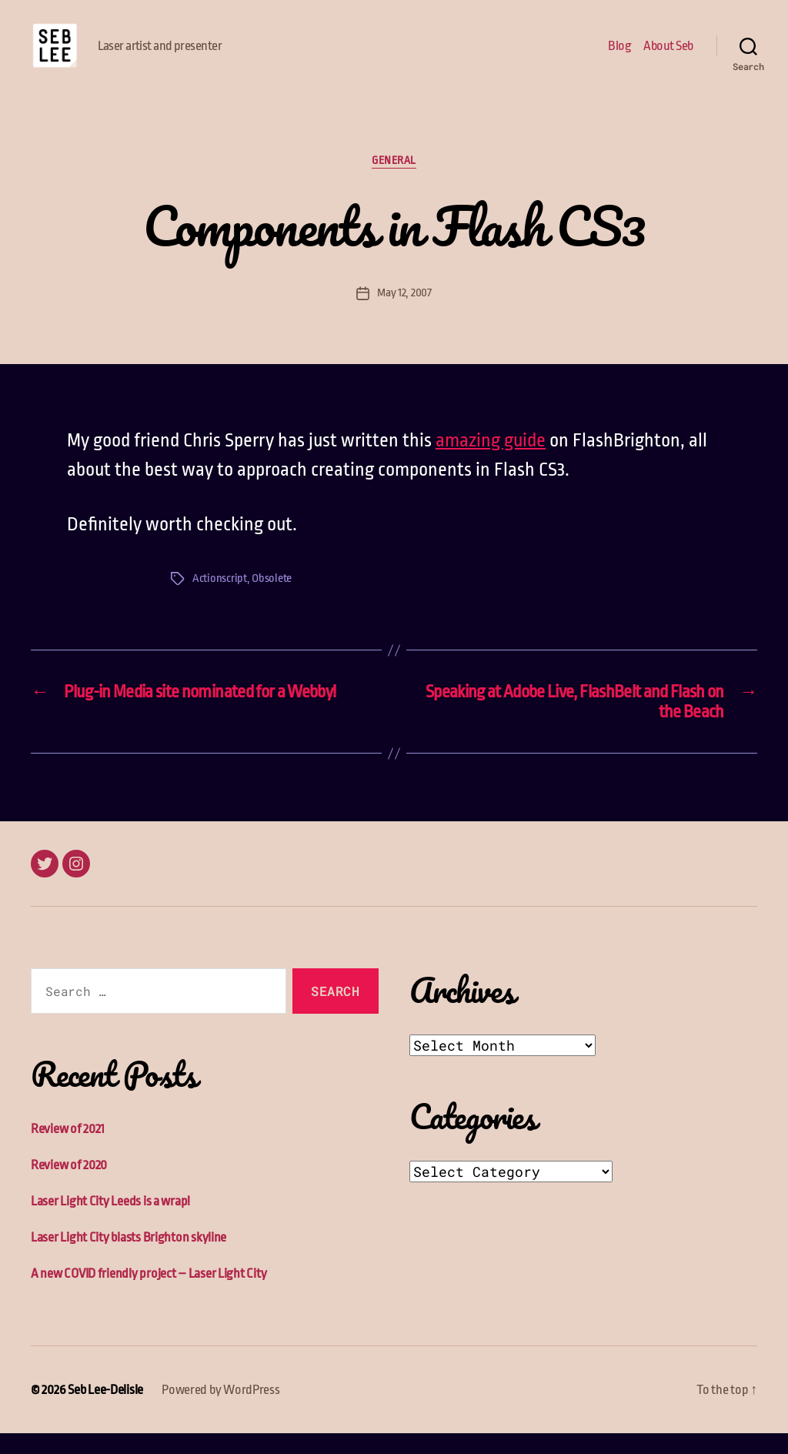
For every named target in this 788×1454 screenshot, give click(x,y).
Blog (619, 55)
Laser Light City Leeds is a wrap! (110, 1222)
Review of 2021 (68, 1149)
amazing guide (491, 460)
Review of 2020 (69, 1185)
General (394, 181)
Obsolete (272, 599)
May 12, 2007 (404, 312)
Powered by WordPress (221, 1410)
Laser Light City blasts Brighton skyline (128, 1258)
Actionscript (219, 599)
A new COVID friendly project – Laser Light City (148, 1294)
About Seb (668, 55)
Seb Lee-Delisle (105, 1410)
